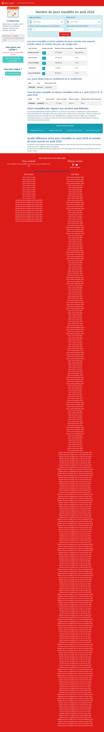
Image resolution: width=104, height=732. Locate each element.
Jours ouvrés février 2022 (75, 273)
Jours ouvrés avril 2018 (75, 369)
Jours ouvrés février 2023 (75, 248)
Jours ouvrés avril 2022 (75, 269)
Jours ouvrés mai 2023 (75, 242)
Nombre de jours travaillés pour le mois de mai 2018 (75, 511)
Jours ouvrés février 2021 (75, 298)
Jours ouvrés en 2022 (28, 192)
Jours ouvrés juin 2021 (75, 290)
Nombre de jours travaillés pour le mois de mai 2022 (75, 636)
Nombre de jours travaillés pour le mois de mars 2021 (75, 607)
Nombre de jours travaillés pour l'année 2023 (28, 217)
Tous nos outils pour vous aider (13, 59)
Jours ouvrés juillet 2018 (75, 363)
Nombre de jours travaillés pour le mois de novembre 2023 (75, 673)
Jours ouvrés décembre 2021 (75, 277)
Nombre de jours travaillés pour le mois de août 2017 (75, 492)
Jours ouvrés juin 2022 (75, 265)
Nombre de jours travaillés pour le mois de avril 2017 (75, 483)
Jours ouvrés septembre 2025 (75, 183)
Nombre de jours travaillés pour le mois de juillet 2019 (75, 540)
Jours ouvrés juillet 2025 (75, 187)
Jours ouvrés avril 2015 (75, 444)
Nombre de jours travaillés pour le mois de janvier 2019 (75, 527)
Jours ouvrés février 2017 (75, 398)
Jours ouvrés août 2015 (75, 436)
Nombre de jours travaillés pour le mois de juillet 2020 (75, 590)
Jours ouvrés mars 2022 (75, 271)
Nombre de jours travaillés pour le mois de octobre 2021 (75, 621)
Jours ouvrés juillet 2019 (75, 338)
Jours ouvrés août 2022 (75, 260)
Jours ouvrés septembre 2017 (75, 383)
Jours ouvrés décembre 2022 (75, 252)
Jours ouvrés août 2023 (75, 235)
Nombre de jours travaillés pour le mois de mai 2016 (75, 461)
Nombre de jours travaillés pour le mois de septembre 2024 (75, 694)
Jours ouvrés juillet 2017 (75, 388)
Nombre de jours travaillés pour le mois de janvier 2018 (75, 502)
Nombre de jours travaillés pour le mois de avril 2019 (75, 534)
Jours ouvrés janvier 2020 (75, 325)
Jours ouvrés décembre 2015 (75, 427)
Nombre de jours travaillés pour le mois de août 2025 (75, 717)
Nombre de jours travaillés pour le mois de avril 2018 (75, 508)
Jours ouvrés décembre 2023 (75, 227)
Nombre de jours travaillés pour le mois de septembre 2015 (75, 569)
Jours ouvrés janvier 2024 (75, 225)
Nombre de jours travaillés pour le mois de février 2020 (75, 579)
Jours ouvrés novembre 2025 (75, 179)
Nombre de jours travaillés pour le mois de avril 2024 (75, 684)
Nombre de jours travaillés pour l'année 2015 (28, 208)
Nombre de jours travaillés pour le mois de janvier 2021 (75, 602)
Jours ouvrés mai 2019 (75, 342)
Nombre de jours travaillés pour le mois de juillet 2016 (75, 465)
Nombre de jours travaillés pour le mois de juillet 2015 (75, 565)
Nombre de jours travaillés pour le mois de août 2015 (75, 567)
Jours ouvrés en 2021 (28, 189)
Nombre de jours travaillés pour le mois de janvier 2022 (75, 627)
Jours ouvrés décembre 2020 (75, 302)
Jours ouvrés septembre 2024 (75, 208)
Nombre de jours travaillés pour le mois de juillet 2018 (75, 515)
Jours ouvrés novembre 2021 (75, 279)
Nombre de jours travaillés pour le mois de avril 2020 (75, 584)
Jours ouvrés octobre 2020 (75, 306)
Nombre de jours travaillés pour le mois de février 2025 (75, 705)
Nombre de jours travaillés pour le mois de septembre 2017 (75, 494)
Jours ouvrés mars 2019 (75, 346)
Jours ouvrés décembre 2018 (75, 352)
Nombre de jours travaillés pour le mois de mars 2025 (75, 707)
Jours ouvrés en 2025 (28, 198)
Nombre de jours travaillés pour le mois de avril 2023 (75, 659)
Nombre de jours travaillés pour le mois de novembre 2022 (75, 648)
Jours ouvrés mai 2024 (75, 217)
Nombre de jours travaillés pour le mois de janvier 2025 (75, 702)
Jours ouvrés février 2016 (75, 423)
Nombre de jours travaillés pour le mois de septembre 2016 (75, 469)
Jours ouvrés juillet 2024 (75, 212)
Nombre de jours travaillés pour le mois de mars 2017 (75, 481)
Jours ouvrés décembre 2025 (75, 177)
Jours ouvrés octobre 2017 (75, 381)
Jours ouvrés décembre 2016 (75, 402)
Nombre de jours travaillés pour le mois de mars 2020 (75, 581)
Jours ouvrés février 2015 (75, 448)
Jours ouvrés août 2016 (75, 411)
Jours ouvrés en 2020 (28, 187)
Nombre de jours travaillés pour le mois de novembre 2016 (75, 473)
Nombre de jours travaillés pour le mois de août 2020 (75, 592)
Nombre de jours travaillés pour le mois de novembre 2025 (75, 723)
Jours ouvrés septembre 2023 (75, 233)
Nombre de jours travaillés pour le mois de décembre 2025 (75, 725)
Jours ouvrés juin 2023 (75, 240)
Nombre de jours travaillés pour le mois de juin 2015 (75, 563)
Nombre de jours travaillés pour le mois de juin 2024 (75, 688)
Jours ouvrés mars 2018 (75, 371)
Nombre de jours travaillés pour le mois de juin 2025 (75, 713)
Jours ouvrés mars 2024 (75, 221)
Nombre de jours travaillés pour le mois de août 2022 (75, 642)
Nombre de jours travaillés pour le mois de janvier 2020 (75, 577)
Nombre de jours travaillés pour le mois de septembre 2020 (75, 594)
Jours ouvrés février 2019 (75, 348)
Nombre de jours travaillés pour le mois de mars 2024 (75, 682)
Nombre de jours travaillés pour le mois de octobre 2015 (75, 571)
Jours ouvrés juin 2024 (75, 215)
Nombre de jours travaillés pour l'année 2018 (28, 204)
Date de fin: (71, 17)
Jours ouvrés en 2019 (28, 183)
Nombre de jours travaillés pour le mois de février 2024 (75, 680)
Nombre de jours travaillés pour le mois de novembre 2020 (75, 598)
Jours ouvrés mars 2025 (75, 196)
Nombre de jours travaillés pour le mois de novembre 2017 (75, 498)
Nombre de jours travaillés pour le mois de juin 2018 (75, 513)
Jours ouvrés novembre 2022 (75, 254)
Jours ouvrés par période (25, 3)
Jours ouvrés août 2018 (75, 360)
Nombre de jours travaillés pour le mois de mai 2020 (75, 586)
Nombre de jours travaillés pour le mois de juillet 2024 (75, 690)
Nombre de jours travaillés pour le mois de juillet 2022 (75, 640)
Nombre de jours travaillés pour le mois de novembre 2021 (75, 623)
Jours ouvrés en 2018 (28, 181)
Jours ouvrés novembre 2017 (75, 379)
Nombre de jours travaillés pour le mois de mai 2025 (75, 711)
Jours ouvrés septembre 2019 (75, 333)
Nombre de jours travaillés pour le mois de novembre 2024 (75, 698)
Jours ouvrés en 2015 (28, 185)
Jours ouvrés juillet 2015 (75, 438)
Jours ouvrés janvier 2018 (75, 375)
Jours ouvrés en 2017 (28, 179)
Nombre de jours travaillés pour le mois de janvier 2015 (75, 552)
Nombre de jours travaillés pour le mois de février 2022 (75, 629)
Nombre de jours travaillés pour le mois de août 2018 (75, 517)
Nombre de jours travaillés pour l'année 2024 (28, 219)
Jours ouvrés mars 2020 (75, 321)
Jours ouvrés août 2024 (75, 210)
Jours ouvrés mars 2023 (75, 246)
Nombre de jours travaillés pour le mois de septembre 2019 (75, 544)
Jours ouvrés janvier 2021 (75, 300)
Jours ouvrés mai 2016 (75, 417)
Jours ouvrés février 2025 (75, 198)
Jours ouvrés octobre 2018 (75, 356)
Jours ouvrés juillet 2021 (75, 288)
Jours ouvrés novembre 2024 (75, 204)
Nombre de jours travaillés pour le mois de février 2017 (75, 479)
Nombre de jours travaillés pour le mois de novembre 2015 (75, 573)
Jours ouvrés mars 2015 (75, 446)
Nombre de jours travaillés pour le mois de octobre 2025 (75, 721)
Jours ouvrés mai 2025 (75, 192)
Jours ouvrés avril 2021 (75, 294)
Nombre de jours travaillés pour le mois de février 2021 (75, 604)
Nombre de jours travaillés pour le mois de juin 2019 (75, 538)
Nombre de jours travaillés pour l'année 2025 (28, 221)
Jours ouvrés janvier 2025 (75, 200)
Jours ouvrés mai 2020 (75, 317)
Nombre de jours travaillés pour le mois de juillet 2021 (75, 615)
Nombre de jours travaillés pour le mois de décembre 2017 (75, 500)
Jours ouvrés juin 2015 (75, 440)
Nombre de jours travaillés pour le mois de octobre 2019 (75, 546)
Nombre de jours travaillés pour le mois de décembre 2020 (75, 600)
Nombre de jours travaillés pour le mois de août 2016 (75, 467)
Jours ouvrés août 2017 (75, 385)
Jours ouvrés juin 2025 (75, 189)
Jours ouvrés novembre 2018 (75, 354)
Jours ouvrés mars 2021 (75, 296)
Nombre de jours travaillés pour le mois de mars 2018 (75, 506)
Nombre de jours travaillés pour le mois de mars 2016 (75, 456)
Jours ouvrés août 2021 (75, 285)
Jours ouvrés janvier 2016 (75, 425)
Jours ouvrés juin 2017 (75, 390)
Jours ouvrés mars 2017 (75, 396)
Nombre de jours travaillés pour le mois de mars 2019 (75, 531)
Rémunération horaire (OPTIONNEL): (77, 26)
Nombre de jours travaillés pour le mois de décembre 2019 (75, 550)
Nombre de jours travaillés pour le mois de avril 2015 (75, 559)
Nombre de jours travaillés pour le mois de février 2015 (75, 554)
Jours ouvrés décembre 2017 (75, 377)
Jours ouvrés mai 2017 (75, 392)
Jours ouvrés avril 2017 (75, 394)
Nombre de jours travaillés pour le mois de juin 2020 (75, 588)
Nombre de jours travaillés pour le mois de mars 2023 (75, 657)
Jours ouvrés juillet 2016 (75, 413)
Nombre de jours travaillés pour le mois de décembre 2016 (75, 475)
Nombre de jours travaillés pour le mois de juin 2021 (75, 613)
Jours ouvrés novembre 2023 (75, 229)
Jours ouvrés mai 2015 (75, 442)
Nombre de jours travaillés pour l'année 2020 (28, 210)
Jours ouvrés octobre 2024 (75, 206)
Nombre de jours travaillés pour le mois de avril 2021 (75, 609)
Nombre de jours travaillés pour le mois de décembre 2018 (75, 525)
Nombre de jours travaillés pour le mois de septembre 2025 (75, 719)
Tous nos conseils (13, 73)
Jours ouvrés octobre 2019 (75, 331)
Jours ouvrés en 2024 (28, 196)
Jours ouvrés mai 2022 (75, 267)
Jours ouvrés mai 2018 (75, 367)
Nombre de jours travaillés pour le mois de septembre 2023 (75, 669)
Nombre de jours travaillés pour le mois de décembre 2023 (75, 675)
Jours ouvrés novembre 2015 (75, 429)
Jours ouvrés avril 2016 (75, 419)
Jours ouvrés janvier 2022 (75, 275)
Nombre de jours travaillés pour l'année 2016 (28, 200)
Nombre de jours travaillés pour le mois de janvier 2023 (75, 652)
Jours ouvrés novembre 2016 (75, 404)
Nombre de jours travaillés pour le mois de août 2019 (75, 542)
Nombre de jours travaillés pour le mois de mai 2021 (75, 611)
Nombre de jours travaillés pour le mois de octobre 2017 (75, 496)
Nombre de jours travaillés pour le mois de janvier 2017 (75, 477)
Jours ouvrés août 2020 (75, 310)
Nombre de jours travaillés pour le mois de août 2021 (75, 617)
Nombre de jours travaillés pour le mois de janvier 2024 (75, 677)
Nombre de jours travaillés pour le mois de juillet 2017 (75, 490)
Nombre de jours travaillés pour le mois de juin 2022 (75, 638)
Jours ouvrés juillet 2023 (75, 237)
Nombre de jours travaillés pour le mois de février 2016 (75, 454)
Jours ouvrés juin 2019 (75, 340)
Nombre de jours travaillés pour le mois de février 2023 (75, 654)
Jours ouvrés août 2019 (75, 335)
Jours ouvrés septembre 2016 (75, 408)
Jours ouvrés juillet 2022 (75, 262)
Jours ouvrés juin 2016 (75, 415)
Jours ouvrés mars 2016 (75, 421)
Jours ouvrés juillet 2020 (75, 313)
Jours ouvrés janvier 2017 (75, 400)
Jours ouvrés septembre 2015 (75, 433)
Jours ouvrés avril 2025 (75, 194)
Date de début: (35, 17)
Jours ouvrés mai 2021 (75, 292)
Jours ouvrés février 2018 (75, 373)
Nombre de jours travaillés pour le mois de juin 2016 (75, 463)
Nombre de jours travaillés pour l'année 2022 (28, 215)
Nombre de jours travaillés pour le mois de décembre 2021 (75, 625)
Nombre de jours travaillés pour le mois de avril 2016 (75, 458)
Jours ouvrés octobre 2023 (75, 231)
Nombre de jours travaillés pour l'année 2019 (28, 206)
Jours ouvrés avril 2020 (75, 319)
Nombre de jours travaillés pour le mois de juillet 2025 (75, 715)
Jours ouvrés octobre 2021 (75, 281)
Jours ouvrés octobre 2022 (75, 256)
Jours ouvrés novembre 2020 (75, 304)
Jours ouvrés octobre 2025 (75, 181)
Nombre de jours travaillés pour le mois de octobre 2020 (75, 596)
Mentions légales (75, 167)
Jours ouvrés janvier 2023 (75, 250)
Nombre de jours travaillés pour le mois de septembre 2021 (75, 619)
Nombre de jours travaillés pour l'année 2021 (28, 212)
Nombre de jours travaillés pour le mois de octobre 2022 (75, 646)
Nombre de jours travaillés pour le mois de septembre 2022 (75, 644)
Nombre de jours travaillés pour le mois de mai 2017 (75, 486)
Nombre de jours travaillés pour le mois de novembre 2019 (75, 548)
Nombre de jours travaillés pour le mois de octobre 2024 (75, 696)
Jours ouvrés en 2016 (28, 177)
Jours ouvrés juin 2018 (75, 365)
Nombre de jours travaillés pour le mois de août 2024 (75, 692)
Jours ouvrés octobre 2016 (75, 406)
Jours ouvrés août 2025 (75, 185)
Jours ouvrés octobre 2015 (75, 431)
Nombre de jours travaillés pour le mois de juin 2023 (75, 663)
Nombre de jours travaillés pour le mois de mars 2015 (75, 556)
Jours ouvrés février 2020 (75, 323)
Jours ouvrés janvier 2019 (75, 350)
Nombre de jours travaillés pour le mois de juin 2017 (75, 488)
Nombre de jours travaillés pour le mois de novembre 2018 (75, 523)
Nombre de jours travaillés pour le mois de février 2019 (75, 529)
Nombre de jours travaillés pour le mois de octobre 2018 (75, 521)
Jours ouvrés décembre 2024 (75, 202)
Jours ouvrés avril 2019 (75, 344)
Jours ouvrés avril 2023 (75, 244)
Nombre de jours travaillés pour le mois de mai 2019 (75, 536)
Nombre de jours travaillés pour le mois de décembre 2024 (75, 700)
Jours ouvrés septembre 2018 (75, 358)
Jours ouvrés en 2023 (28, 194)
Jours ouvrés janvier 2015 (75, 450)
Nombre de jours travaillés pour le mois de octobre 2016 (75, 471)
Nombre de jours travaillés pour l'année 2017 (28, 202)
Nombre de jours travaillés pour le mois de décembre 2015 (75, 575)
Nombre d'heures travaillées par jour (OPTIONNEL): (44, 26)
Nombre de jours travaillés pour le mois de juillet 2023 (75, 665)
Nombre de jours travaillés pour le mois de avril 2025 (75, 709)
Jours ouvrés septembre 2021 (75, 283)
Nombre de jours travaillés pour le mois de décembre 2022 (75, 650)
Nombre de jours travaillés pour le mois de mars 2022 (75, 632)
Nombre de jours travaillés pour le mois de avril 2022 (75, 634)
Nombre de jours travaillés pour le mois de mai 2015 (75, 561)
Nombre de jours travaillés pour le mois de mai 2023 (75, 661)
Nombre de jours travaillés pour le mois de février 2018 (75, 504)
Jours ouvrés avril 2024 (75, 219)
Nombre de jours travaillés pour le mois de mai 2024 (75, 686)
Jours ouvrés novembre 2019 (75, 329)
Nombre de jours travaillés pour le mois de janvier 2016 (75, 452)
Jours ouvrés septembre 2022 (75, 258)
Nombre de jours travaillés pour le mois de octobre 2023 (75, 671)
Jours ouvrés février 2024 (75, 223)
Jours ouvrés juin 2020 (75, 315)
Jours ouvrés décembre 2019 (75, 327)
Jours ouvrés (8, 3)
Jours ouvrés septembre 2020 (75, 308)
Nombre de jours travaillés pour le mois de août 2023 (75, 667)
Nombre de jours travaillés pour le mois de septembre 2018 (75, 519)
